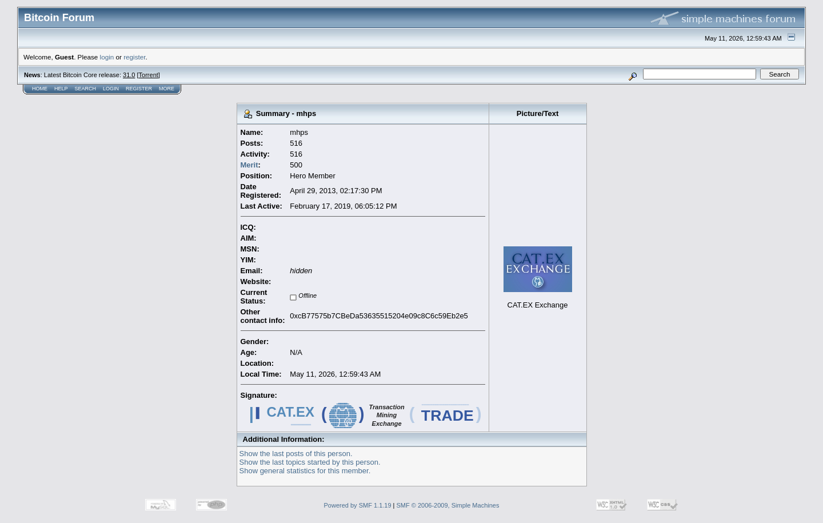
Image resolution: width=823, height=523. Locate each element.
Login (111, 88)
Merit (249, 165)
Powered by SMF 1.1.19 (357, 505)
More (166, 88)
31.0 (129, 74)
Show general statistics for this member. (305, 470)
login (107, 57)
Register (139, 88)
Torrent (148, 74)
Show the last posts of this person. (296, 453)
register (134, 57)
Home (39, 88)
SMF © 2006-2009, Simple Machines (448, 505)
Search (86, 88)
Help (61, 88)
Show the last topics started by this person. (310, 462)
